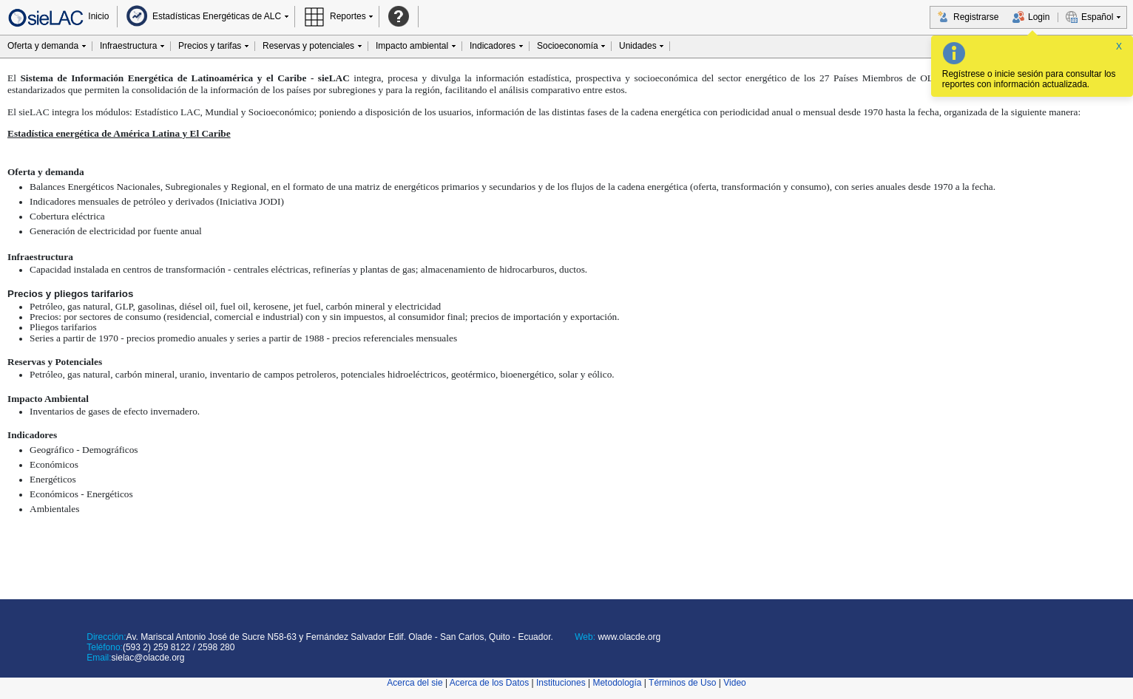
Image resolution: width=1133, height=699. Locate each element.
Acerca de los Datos (489, 683)
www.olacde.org (627, 637)
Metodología (616, 683)
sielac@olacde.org (148, 657)
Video (734, 683)
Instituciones (561, 683)
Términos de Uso (682, 683)
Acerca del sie (414, 683)
